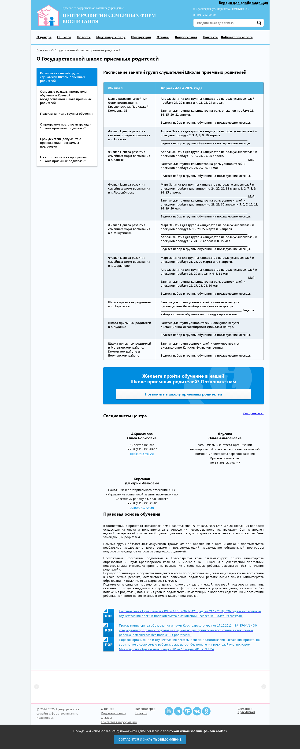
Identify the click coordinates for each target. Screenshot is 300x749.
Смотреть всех (253, 413)
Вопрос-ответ (186, 37)
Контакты (210, 37)
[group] (64, 686)
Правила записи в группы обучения (66, 113)
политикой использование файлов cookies (195, 731)
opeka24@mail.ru (142, 454)
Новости (84, 37)
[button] (36, 686)
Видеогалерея (145, 709)
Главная (42, 50)
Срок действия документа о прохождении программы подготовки (60, 142)
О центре (44, 37)
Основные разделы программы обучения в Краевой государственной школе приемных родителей (66, 97)
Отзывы (163, 37)
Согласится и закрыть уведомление (150, 739)
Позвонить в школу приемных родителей (183, 394)
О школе (64, 37)
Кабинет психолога (237, 37)
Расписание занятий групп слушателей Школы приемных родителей (62, 77)
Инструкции (141, 37)
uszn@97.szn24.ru (142, 507)
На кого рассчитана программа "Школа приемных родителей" (63, 159)
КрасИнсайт (246, 712)
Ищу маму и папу (111, 37)
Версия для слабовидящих (243, 2)
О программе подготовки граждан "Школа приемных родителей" (65, 126)
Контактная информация (119, 722)
